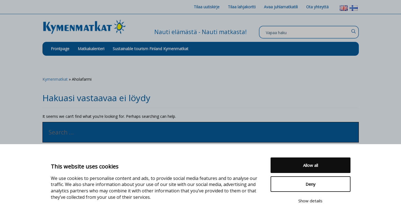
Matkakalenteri (91, 48)
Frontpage (60, 48)
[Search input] (307, 32)
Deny (311, 184)
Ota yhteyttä (317, 6)
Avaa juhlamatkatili (281, 6)
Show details (310, 200)
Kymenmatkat (55, 79)
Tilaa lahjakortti (242, 6)
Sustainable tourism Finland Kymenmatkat (150, 48)
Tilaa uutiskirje (207, 6)
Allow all (310, 165)
